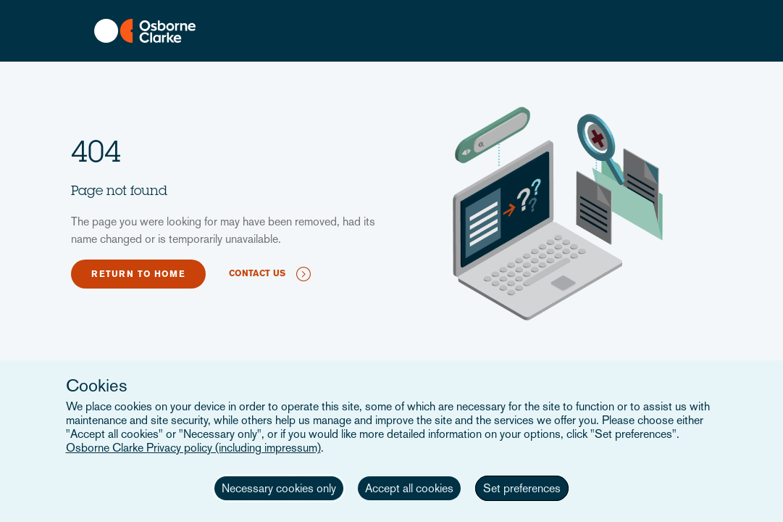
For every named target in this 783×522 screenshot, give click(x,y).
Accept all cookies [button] (409, 488)
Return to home (138, 274)
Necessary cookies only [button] (279, 488)
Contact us (257, 273)
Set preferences (522, 488)
